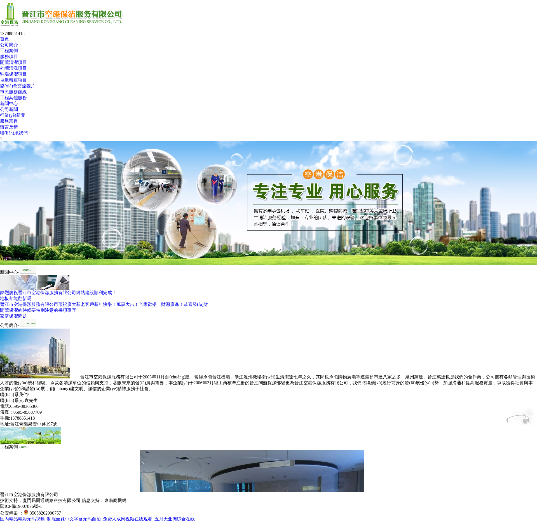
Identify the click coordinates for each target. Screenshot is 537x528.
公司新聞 (9, 109)
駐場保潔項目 (13, 74)
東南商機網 (115, 500)
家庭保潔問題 (13, 316)
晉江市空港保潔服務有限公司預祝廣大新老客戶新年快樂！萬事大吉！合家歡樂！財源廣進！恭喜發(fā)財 (104, 304)
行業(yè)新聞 (12, 115)
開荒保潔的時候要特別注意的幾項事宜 (38, 310)
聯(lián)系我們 (14, 133)
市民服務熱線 (13, 91)
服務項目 (9, 56)
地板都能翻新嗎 (15, 298)
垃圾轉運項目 (13, 80)
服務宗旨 (9, 121)
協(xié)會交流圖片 (17, 85)
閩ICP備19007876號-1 (21, 506)
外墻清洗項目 (13, 68)
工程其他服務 (13, 97)
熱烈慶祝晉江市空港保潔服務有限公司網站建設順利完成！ (58, 292)
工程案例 (9, 50)
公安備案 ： (14, 513)
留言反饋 (9, 127)
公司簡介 (9, 44)
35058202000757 (45, 513)
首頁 (4, 38)
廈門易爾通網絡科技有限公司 (51, 500)
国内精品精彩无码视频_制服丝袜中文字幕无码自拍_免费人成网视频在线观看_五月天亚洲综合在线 (97, 519)
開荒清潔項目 (13, 62)
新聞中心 (9, 103)
